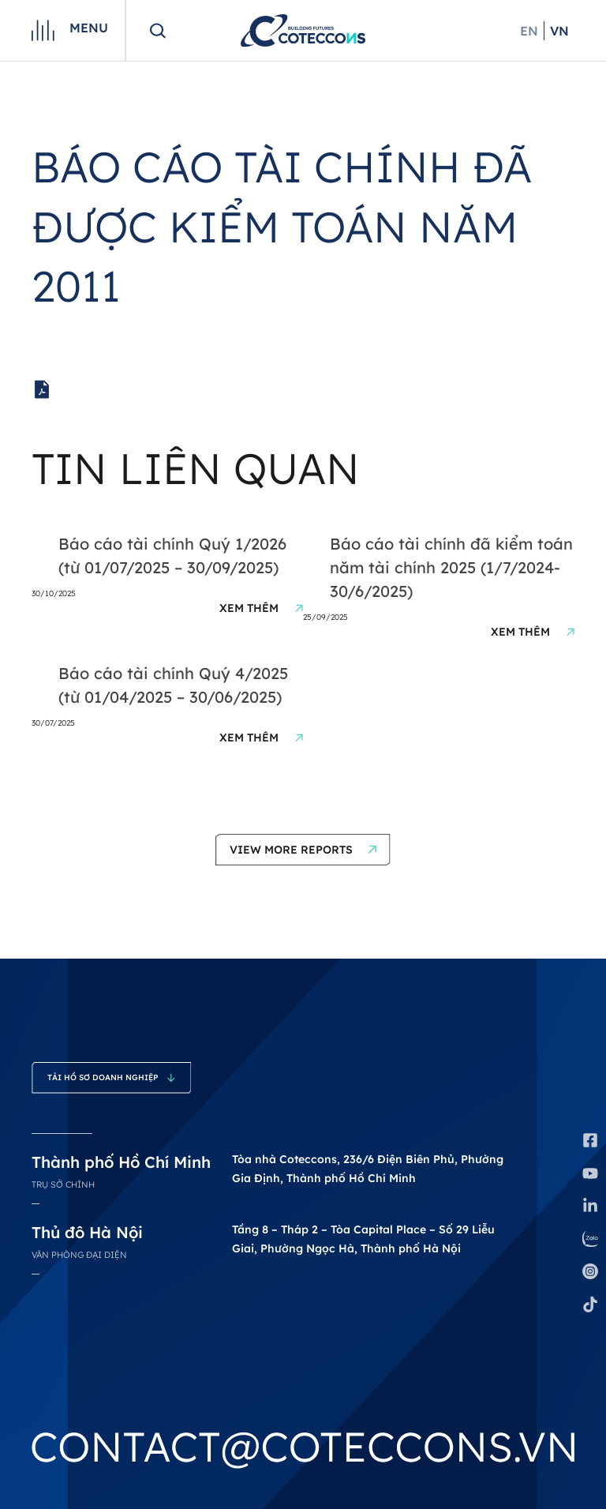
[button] (303, 849)
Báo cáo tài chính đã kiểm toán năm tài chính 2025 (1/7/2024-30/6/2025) (451, 567)
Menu (88, 28)
